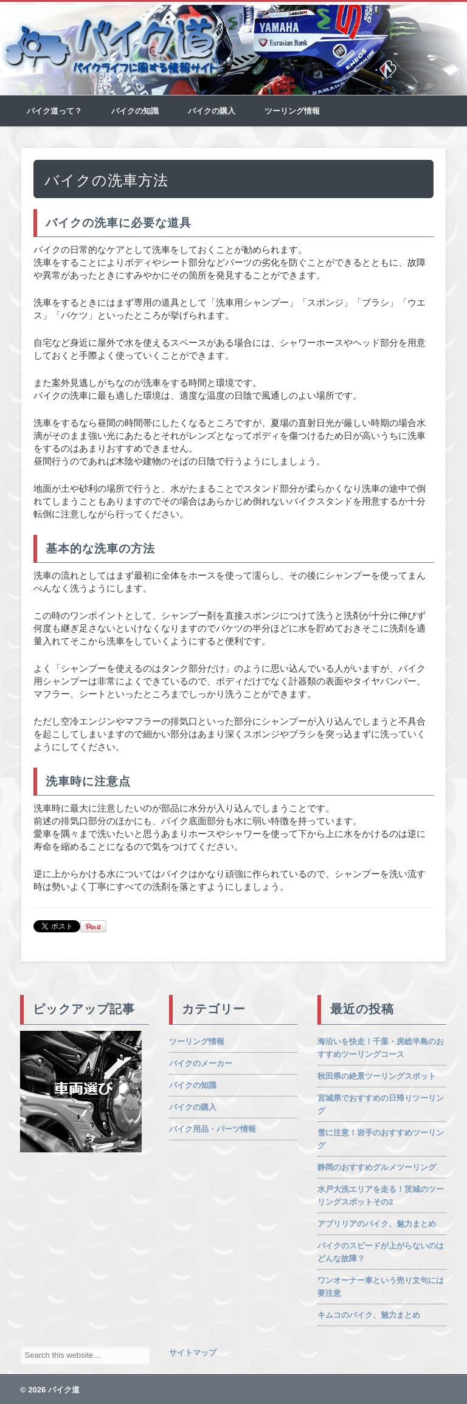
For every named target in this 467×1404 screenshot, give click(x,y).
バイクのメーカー (200, 1063)
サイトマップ (192, 1352)
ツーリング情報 (292, 110)
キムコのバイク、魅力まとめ (368, 1315)
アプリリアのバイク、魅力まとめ (376, 1223)
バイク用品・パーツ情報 (212, 1129)
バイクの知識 (135, 110)
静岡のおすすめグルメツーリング (376, 1167)
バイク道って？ (54, 110)
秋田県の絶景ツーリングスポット (376, 1076)
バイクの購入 (211, 110)
